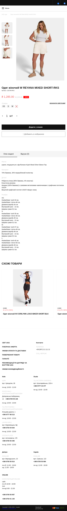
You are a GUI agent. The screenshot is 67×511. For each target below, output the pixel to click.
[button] (33, 134)
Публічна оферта (9, 347)
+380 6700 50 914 (8, 461)
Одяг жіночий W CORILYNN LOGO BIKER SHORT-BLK (26, 314)
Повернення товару (11, 355)
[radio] (4, 106)
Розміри (4, 103)
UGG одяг (4, 14)
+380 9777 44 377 (40, 386)
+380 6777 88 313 (8, 414)
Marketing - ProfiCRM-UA (9, 508)
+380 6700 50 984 (40, 461)
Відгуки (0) (25, 154)
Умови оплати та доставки (14, 351)
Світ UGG (6, 343)
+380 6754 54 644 (8, 428)
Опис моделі (9, 154)
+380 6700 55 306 (8, 441)
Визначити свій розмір (57, 103)
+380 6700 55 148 (11, 399)
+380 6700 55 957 (8, 494)
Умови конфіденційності (13, 369)
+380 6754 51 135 (8, 499)
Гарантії (5, 359)
